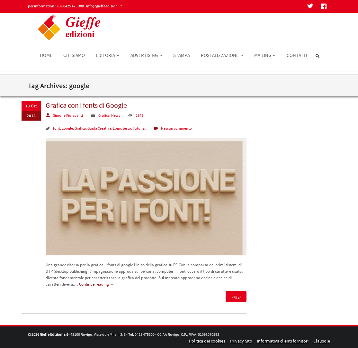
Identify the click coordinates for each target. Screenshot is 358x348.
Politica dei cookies (207, 341)
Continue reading (96, 284)
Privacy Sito (241, 341)
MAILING (265, 55)
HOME (46, 55)
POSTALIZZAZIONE (222, 55)
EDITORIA (108, 55)
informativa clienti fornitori (283, 341)
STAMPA (181, 55)
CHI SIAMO (74, 55)
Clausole (321, 341)
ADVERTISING (146, 55)
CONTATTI (297, 55)
